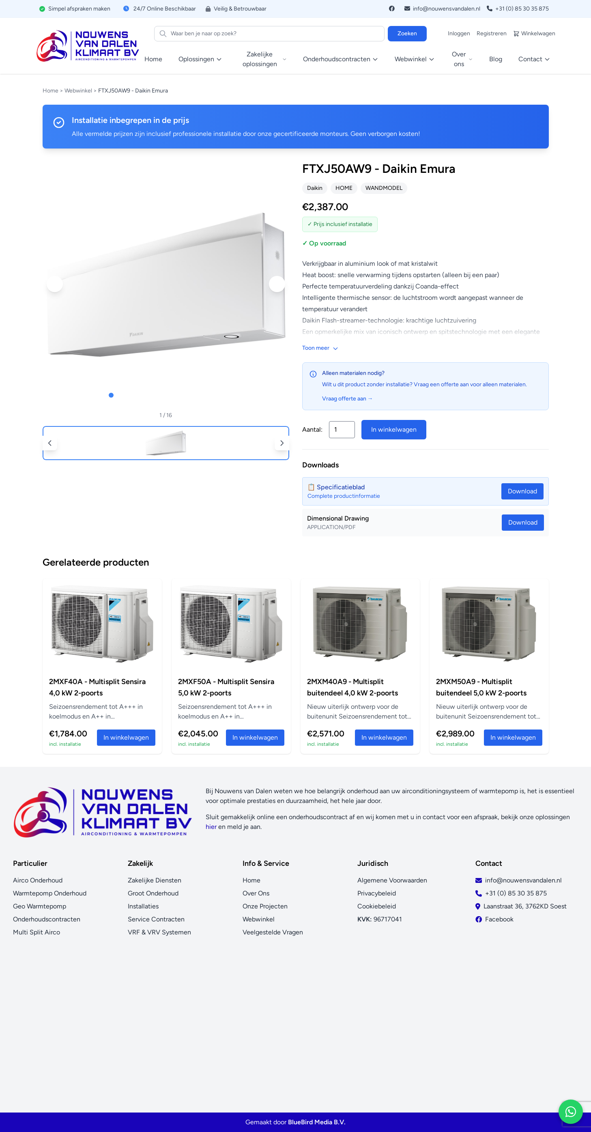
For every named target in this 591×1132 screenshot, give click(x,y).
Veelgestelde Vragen (273, 932)
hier (211, 827)
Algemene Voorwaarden (392, 880)
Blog (495, 59)
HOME (343, 188)
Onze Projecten (265, 906)
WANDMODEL (383, 188)
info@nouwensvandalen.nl (442, 8)
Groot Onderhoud (153, 893)
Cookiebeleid (376, 906)
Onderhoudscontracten (46, 919)
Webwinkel (78, 90)
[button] (55, 284)
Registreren (492, 33)
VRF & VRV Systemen (159, 932)
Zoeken (407, 33)
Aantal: (312, 429)
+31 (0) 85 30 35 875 (518, 8)
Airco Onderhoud (37, 880)
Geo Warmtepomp (39, 906)
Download (522, 522)
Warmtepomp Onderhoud (49, 893)
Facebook (499, 919)
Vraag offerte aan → (347, 398)
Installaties (143, 906)
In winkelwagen (394, 429)
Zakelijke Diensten (154, 880)
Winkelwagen (534, 33)
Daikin (314, 188)
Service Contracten (156, 919)
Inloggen (459, 33)
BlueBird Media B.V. (317, 1122)
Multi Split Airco (36, 932)
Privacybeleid (376, 893)
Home (153, 59)
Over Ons (256, 893)
